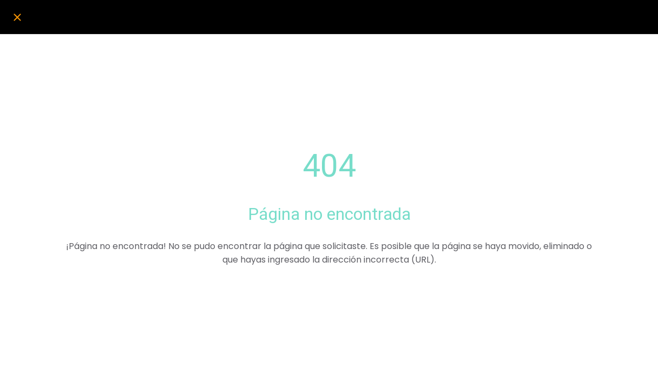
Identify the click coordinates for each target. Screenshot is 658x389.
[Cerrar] (17, 17)
